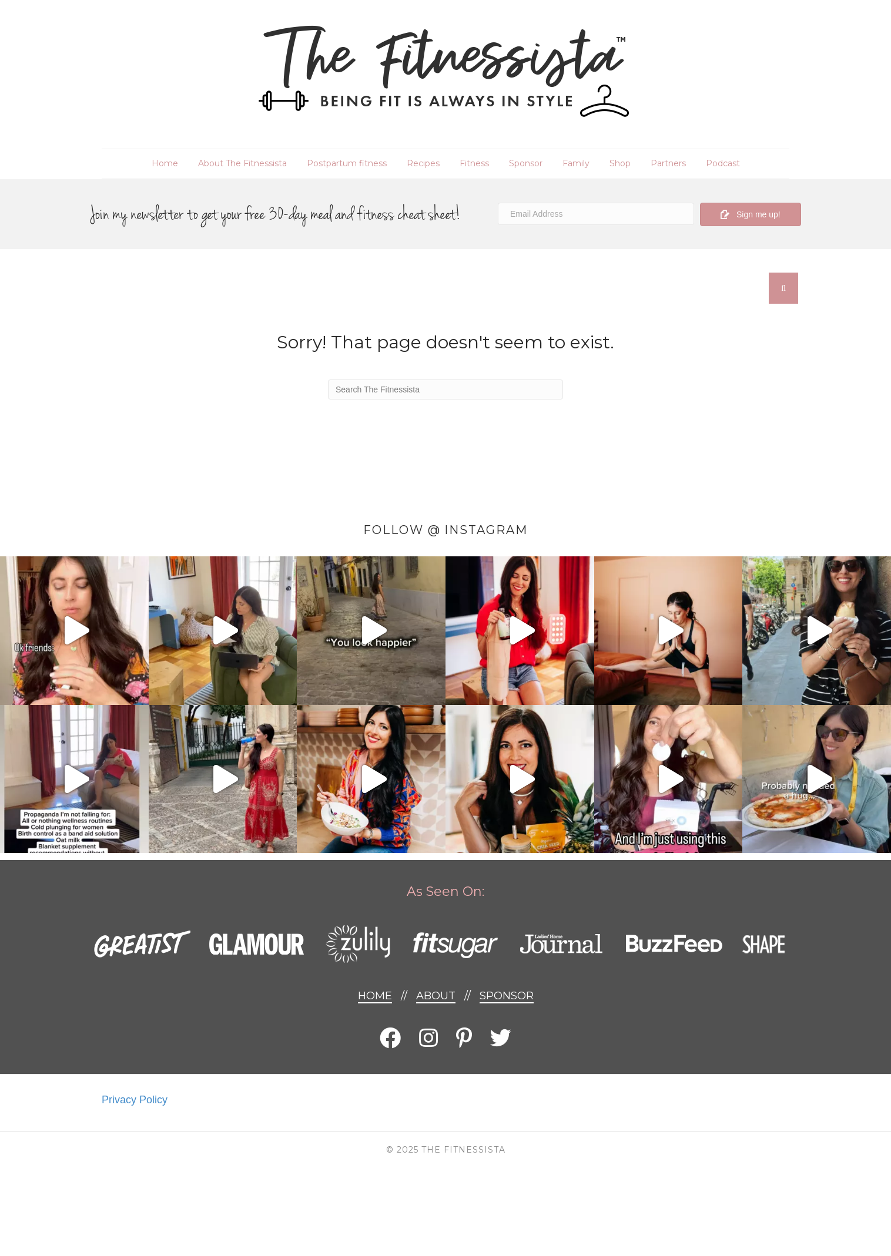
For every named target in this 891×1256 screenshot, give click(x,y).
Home (165, 163)
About (435, 995)
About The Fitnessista (242, 163)
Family (575, 163)
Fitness (474, 163)
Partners (668, 163)
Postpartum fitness (347, 163)
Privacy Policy (135, 1100)
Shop (620, 163)
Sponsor (525, 163)
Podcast (723, 163)
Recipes (423, 163)
